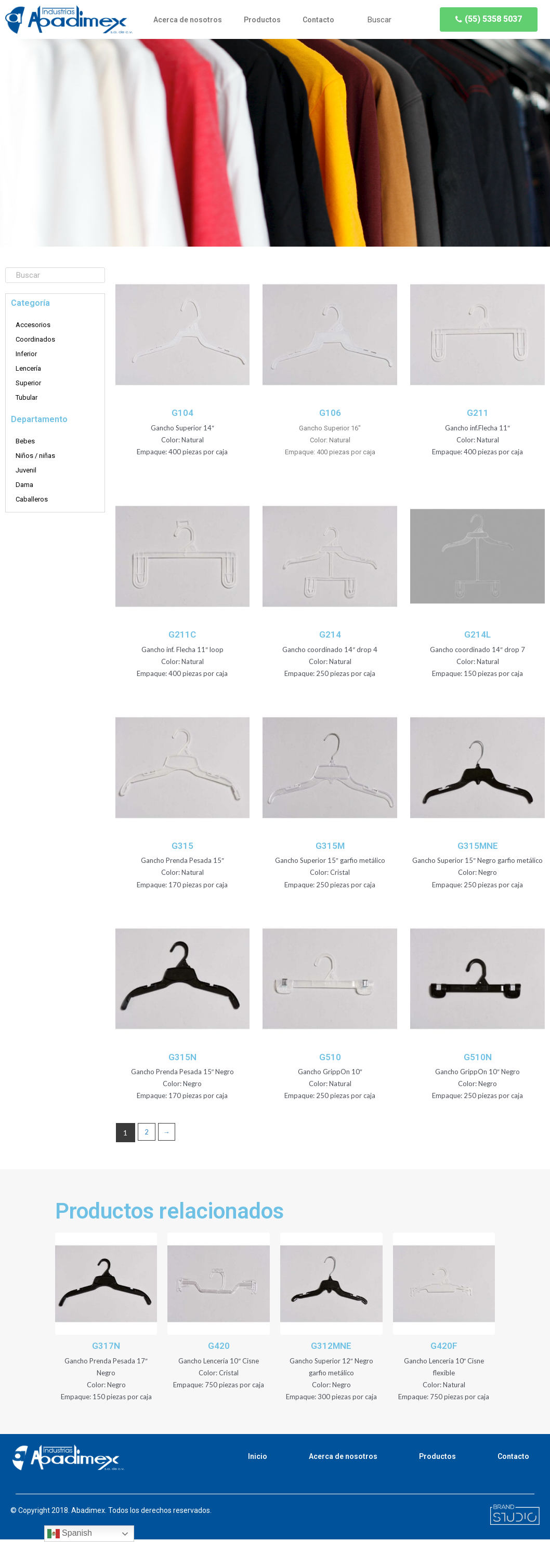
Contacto (318, 20)
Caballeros (32, 499)
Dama (24, 485)
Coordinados (35, 339)
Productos (262, 20)
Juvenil (26, 470)
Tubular (26, 397)
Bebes (25, 441)
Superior (28, 383)
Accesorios (33, 325)
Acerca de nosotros (187, 20)
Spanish (69, 1533)
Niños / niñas (35, 455)
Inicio (257, 1459)
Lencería (28, 368)
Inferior (26, 354)
